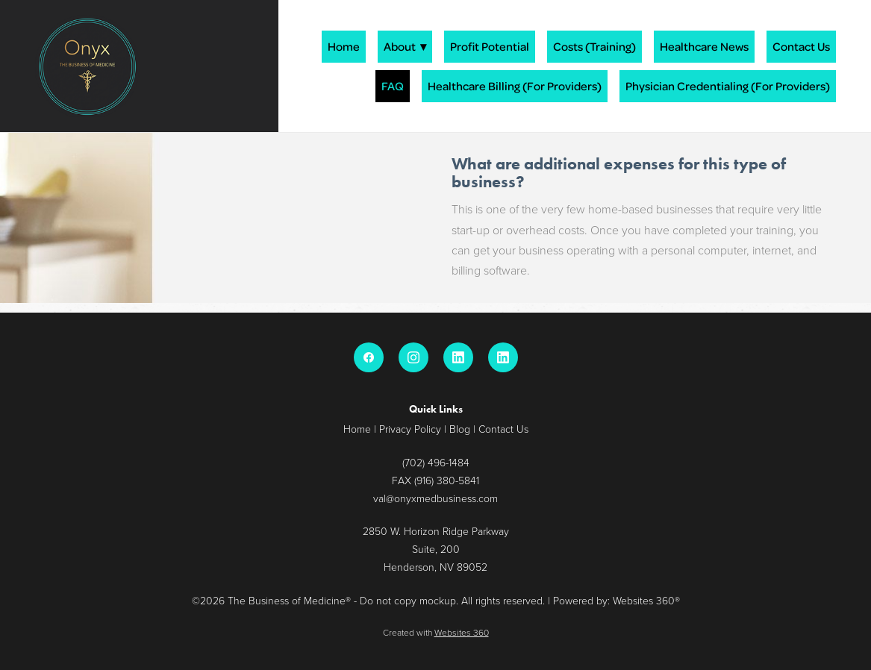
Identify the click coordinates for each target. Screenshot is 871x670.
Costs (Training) (594, 46)
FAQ (392, 85)
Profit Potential (489, 46)
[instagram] (413, 357)
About (405, 46)
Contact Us (801, 46)
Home (344, 46)
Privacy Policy (410, 429)
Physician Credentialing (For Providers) (727, 85)
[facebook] (369, 357)
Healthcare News (704, 46)
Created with (436, 632)
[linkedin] (458, 357)
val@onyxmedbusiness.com (435, 498)
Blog (459, 429)
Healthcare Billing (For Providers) (515, 85)
